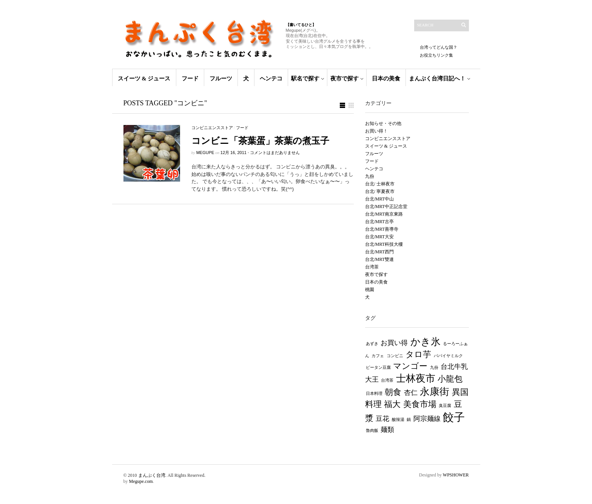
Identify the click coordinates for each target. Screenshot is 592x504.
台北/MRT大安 (379, 236)
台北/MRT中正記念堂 (386, 206)
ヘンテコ (271, 79)
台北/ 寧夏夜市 (380, 191)
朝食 (393, 392)
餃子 (454, 417)
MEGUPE (205, 152)
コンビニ (395, 356)
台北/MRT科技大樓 (384, 244)
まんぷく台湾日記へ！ (437, 79)
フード (190, 79)
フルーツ (221, 79)
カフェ (378, 356)
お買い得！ (376, 131)
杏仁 (411, 392)
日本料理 (374, 393)
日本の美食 (386, 79)
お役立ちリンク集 (436, 55)
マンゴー (410, 366)
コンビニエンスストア (212, 127)
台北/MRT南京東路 (384, 214)
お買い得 (394, 343)
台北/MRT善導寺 (382, 229)
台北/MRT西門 (379, 251)
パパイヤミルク (448, 356)
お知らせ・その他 (383, 123)
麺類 (387, 429)
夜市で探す (344, 79)
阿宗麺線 (427, 418)
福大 (392, 404)
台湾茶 (372, 267)
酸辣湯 (398, 420)
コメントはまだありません (275, 152)
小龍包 (450, 379)
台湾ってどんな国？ (438, 47)
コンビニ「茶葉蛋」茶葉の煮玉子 (260, 141)
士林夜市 (415, 378)
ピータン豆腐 (378, 367)
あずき (372, 344)
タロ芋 (418, 354)
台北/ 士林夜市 (380, 183)
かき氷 (425, 341)
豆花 (382, 418)
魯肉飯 (372, 430)
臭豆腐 (445, 406)
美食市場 (419, 404)
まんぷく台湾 (151, 475)
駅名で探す (305, 79)
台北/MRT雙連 (379, 259)
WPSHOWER (456, 475)
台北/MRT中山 (379, 199)
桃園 (369, 289)
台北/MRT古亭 (379, 221)
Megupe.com (141, 481)
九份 (369, 176)
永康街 (434, 391)
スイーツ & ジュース (144, 79)
